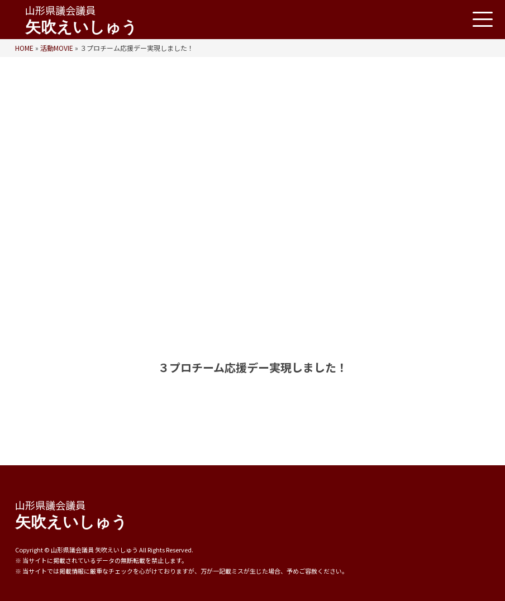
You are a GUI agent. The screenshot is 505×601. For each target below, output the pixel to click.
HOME (24, 48)
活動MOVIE (56, 48)
